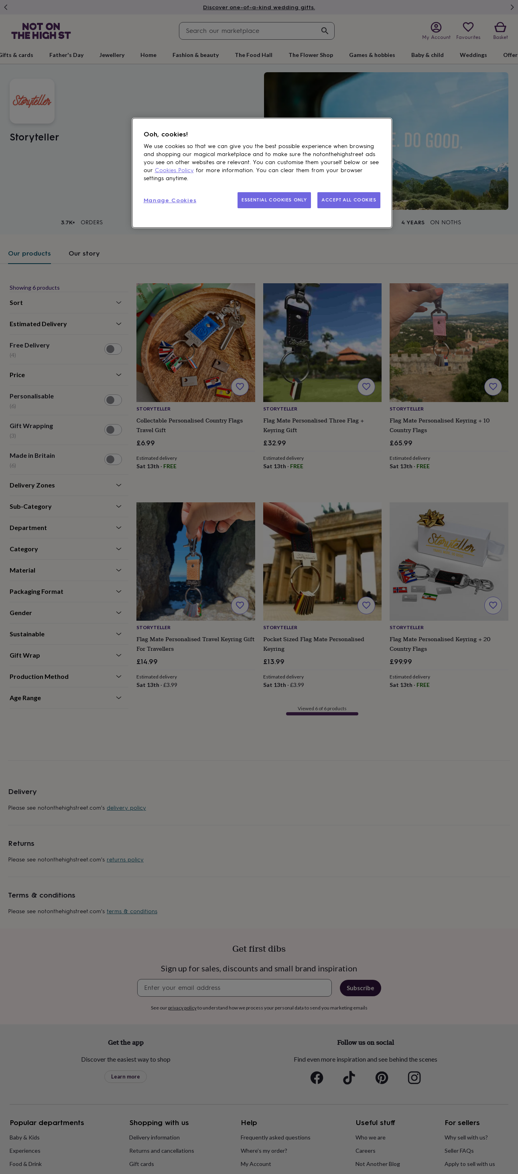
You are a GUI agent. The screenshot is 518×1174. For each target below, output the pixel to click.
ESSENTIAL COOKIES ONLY (274, 200)
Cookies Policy (174, 170)
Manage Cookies (170, 200)
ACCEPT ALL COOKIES (348, 200)
